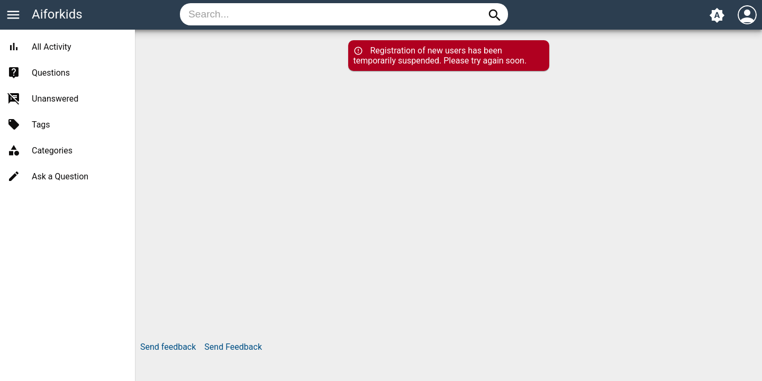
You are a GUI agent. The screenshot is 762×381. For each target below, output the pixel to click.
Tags (41, 125)
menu (13, 15)
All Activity (51, 47)
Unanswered (55, 99)
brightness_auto (717, 15)
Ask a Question (60, 176)
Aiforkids (57, 14)
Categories (52, 151)
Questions (51, 73)
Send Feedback (233, 347)
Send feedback (168, 347)
